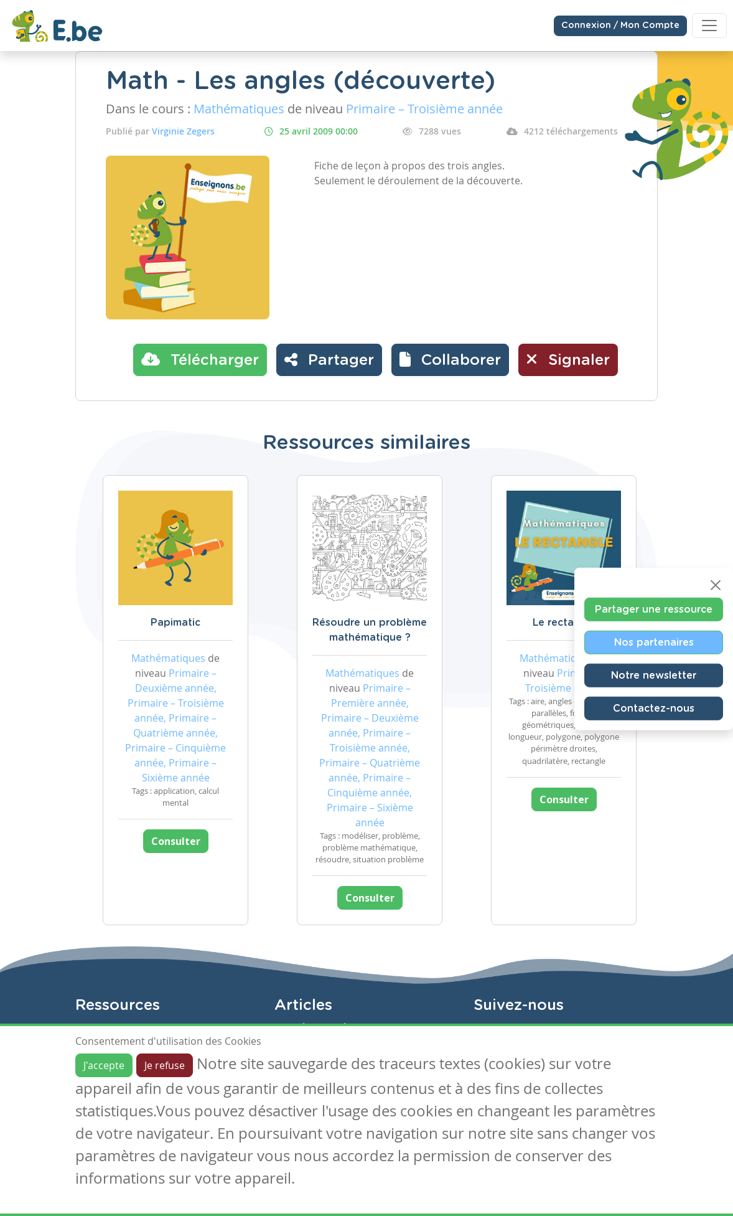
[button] (450, 360)
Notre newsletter (653, 675)
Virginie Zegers (183, 131)
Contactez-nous (653, 708)
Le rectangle (564, 623)
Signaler (568, 359)
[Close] (715, 584)
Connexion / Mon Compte (620, 25)
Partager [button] (329, 359)
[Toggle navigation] (709, 25)
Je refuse (164, 1065)
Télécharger (200, 359)
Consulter (175, 841)
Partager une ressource (653, 609)
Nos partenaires (654, 642)
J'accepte (103, 1065)
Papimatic (175, 623)
